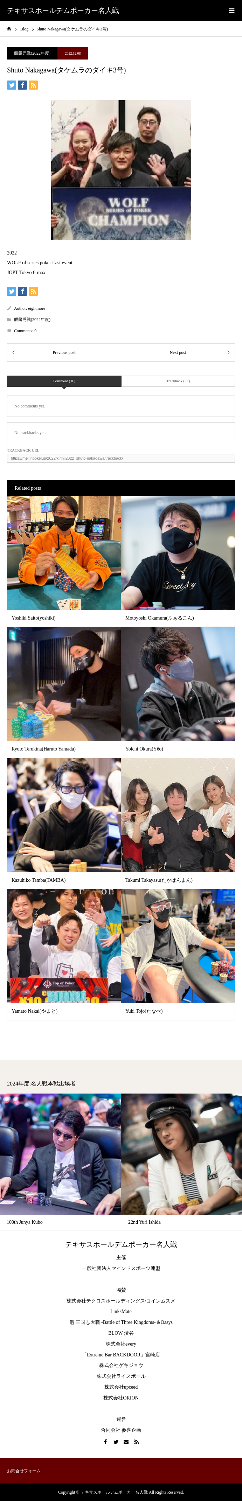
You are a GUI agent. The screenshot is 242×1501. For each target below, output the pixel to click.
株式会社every (121, 1344)
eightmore (36, 308)
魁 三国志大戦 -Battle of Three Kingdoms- (112, 1322)
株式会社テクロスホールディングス (106, 1301)
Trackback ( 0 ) (178, 381)
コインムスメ (160, 1301)
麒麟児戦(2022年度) (32, 53)
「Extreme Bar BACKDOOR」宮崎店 (121, 1354)
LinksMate (121, 1311)
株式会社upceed (121, 1387)
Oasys (167, 1322)
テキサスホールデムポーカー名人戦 (63, 10)
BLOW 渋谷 (120, 1333)
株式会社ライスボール (121, 1376)
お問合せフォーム (24, 1470)
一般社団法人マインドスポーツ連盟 (121, 1268)
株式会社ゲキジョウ (121, 1365)
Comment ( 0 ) (64, 381)
